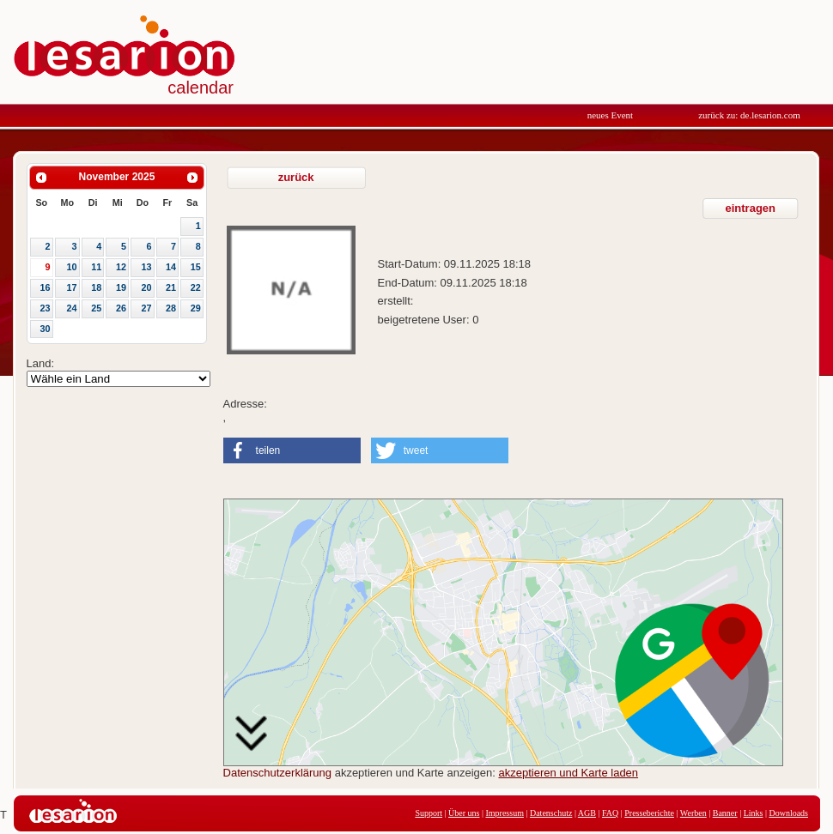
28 (171, 308)
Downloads (788, 813)
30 (45, 328)
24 (72, 308)
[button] (292, 450)
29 (196, 308)
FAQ (610, 813)
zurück (296, 177)
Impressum (504, 813)
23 (45, 308)
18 (96, 287)
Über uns (463, 813)
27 (146, 308)
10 (72, 267)
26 (121, 308)
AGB (587, 813)
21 (171, 287)
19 (121, 287)
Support (428, 813)
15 (196, 267)
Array (118, 379)
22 (196, 287)
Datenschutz (551, 813)
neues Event (610, 115)
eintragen (751, 208)
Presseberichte (649, 813)
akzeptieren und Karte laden (568, 772)
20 (146, 287)
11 (96, 267)
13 (146, 267)
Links (753, 813)
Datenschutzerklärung (277, 772)
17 (72, 287)
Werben (693, 813)
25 (96, 308)
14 (171, 267)
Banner (725, 813)
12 (121, 267)
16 (45, 287)
